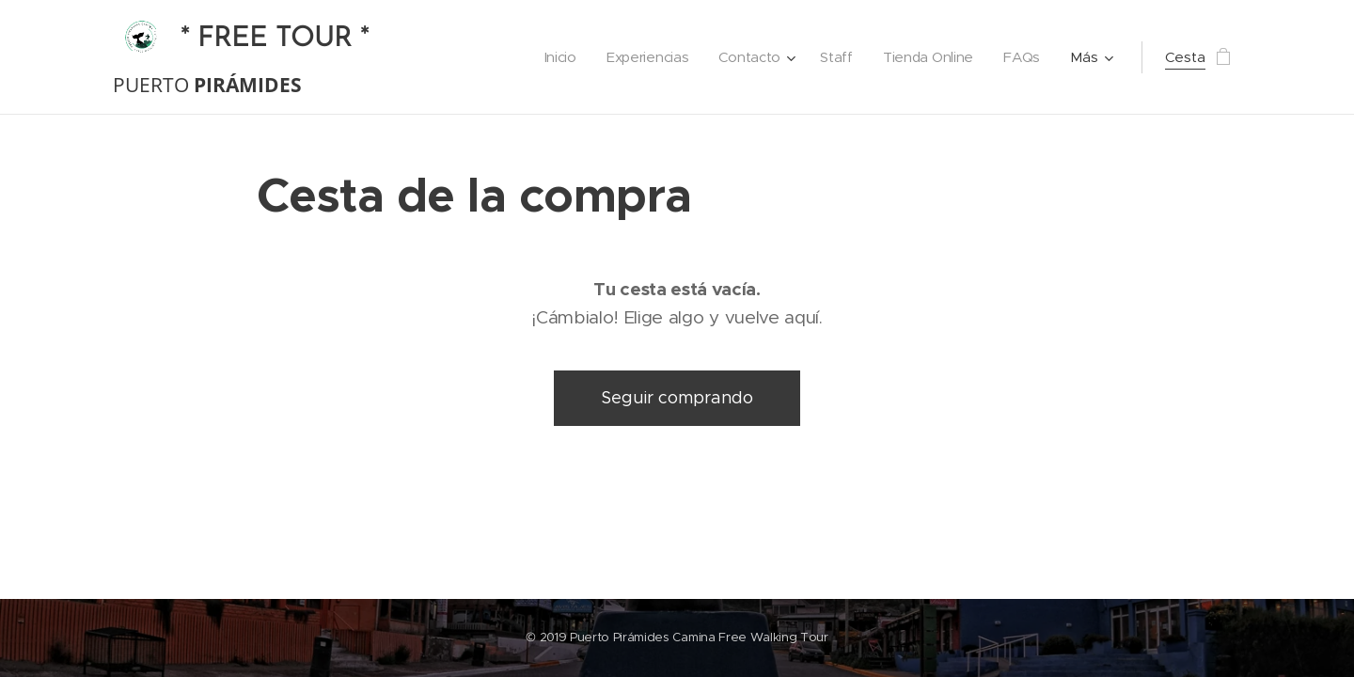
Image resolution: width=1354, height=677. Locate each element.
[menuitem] (553, 57)
